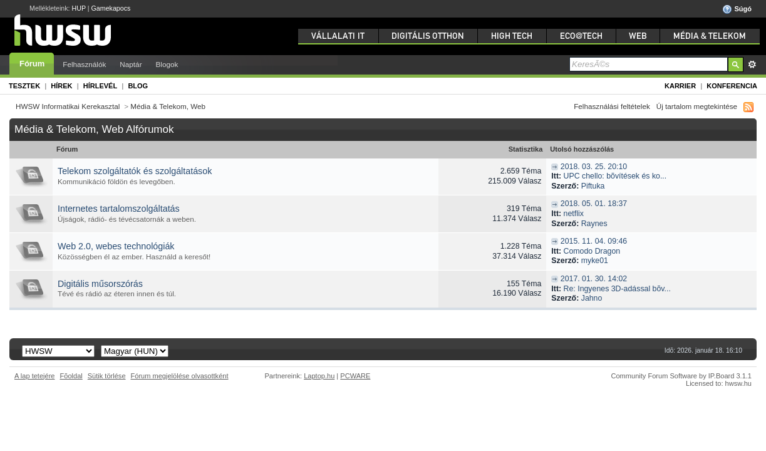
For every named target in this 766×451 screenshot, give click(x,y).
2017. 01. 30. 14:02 (594, 278)
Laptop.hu (319, 376)
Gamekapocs (111, 8)
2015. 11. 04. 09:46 (594, 241)
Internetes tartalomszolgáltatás (119, 209)
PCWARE (355, 376)
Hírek (61, 86)
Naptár (131, 64)
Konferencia (731, 86)
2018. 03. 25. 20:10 (594, 166)
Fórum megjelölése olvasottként (180, 376)
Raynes (594, 223)
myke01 (594, 260)
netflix (574, 213)
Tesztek (24, 86)
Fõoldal (71, 376)
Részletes (752, 64)
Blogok (167, 64)
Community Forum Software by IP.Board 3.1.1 (681, 376)
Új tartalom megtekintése (696, 106)
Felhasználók (84, 64)
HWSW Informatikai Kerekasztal (68, 106)
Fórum (31, 63)
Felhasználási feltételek (612, 106)
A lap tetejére (34, 376)
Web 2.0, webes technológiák (116, 246)
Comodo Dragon (592, 251)
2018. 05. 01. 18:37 (594, 203)
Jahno (592, 298)
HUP (79, 8)
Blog (138, 86)
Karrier (680, 86)
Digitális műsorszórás (100, 284)
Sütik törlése (107, 376)
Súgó (737, 9)
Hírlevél (100, 86)
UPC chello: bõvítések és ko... (615, 176)
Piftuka (593, 186)
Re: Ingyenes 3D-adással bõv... (617, 288)
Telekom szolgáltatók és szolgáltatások (135, 171)
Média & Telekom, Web (167, 106)
